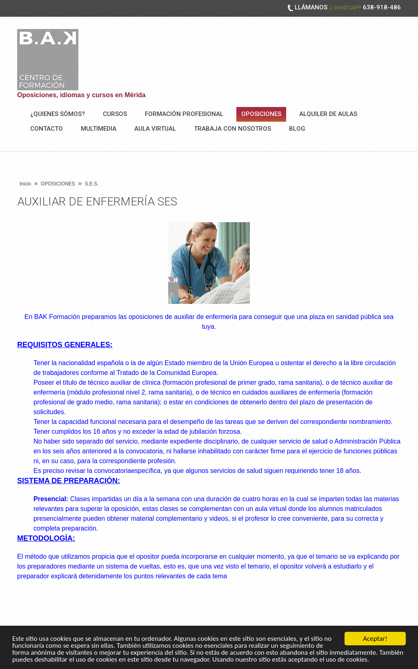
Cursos (115, 114)
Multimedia (98, 128)
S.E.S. (92, 184)
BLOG (297, 128)
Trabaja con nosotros (232, 128)
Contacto (46, 128)
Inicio (25, 184)
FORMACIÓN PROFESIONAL (184, 114)
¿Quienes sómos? (57, 114)
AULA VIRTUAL (155, 128)
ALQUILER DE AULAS (328, 114)
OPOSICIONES (261, 114)
